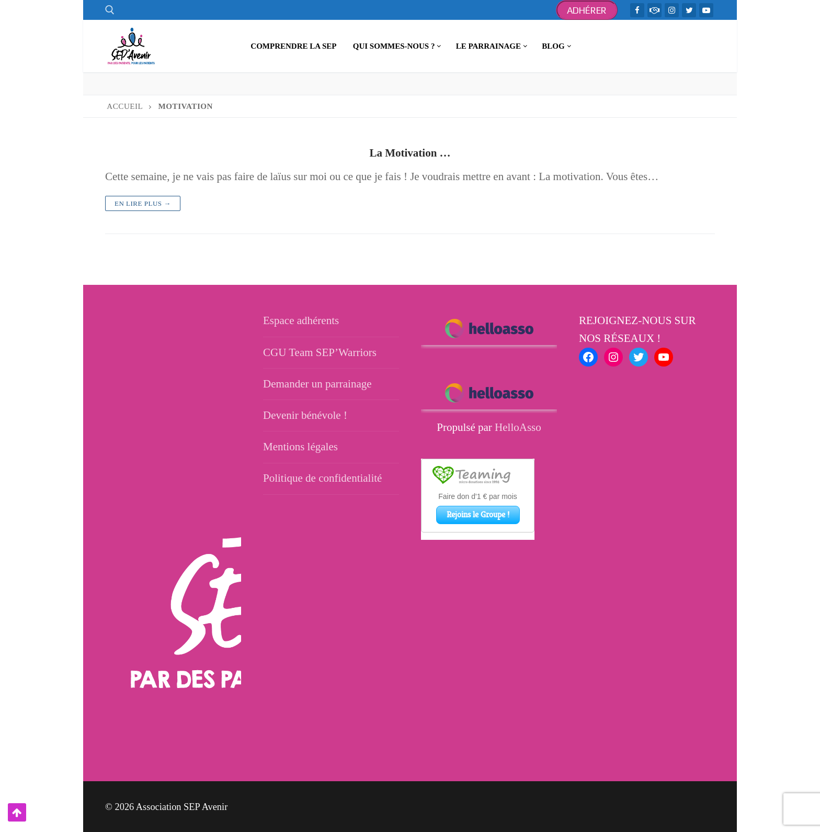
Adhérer (587, 10)
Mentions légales (300, 446)
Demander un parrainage (317, 384)
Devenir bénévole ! (305, 415)
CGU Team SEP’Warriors (320, 352)
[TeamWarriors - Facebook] (654, 10)
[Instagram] (672, 10)
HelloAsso (518, 427)
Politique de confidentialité (322, 478)
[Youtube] (706, 10)
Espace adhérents (301, 320)
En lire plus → (143, 203)
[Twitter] (689, 10)
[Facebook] (637, 10)
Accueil (125, 106)
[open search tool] (110, 10)
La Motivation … (409, 153)
